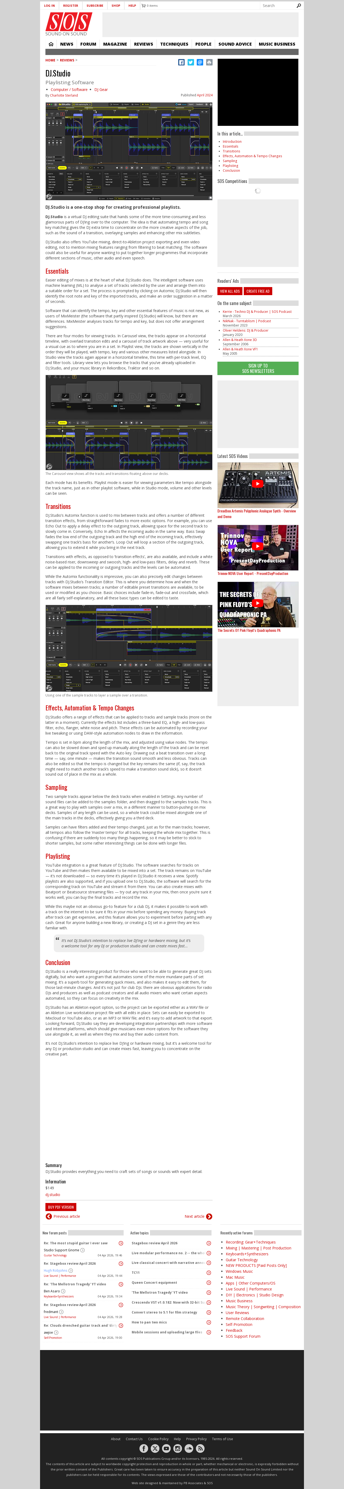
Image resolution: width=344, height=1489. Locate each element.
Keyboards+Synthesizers (59, 1296)
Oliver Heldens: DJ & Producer (245, 330)
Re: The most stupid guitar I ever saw (76, 1243)
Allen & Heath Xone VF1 (240, 349)
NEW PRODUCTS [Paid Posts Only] (256, 1265)
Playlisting (57, 856)
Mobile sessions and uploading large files (167, 1332)
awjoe (48, 1332)
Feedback (234, 1330)
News (66, 44)
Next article (195, 1216)
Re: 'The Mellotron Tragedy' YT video (75, 1284)
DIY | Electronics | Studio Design (255, 1294)
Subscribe (95, 5)
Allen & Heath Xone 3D (240, 340)
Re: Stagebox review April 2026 (70, 1263)
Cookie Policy (158, 1439)
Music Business (277, 44)
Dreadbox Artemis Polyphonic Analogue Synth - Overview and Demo (256, 513)
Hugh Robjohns (55, 1270)
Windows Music (239, 1271)
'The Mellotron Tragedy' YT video (160, 1292)
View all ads (230, 291)
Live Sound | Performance (60, 1276)
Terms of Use (222, 1439)
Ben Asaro (52, 1291)
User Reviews (237, 1312)
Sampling (56, 787)
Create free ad (258, 291)
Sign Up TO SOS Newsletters (258, 368)
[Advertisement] (258, 414)
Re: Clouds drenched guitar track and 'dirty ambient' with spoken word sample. (82, 1325)
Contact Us (134, 1439)
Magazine (115, 44)
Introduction (232, 141)
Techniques (174, 44)
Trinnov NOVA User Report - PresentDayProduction (252, 573)
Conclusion (57, 962)
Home (51, 44)
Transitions (58, 506)
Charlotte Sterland (64, 95)
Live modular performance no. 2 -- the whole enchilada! (169, 1253)
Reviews (143, 44)
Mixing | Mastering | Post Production (258, 1247)
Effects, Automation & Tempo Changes (89, 707)
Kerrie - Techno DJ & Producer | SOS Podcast (257, 311)
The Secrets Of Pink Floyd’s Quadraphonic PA (249, 630)
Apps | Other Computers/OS (250, 1283)
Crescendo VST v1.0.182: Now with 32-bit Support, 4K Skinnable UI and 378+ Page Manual (169, 1302)
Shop (116, 5)
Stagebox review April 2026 (154, 1243)
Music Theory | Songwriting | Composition (263, 1306)
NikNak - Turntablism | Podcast (247, 321)
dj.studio (52, 1194)
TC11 (136, 1272)
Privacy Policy (196, 1439)
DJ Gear (101, 89)
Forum (88, 44)
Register (70, 5)
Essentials (57, 271)
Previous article (66, 1216)
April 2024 (205, 95)
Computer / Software (69, 89)
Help (132, 5)
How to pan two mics (149, 1322)
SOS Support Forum (243, 1336)
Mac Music (235, 1277)
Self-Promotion (53, 1338)
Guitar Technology (55, 1255)
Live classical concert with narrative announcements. (169, 1262)
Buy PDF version (61, 1207)
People (203, 44)
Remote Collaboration (245, 1318)
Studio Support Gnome (61, 1250)
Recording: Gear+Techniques (251, 1242)
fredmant (51, 1312)
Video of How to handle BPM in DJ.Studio (129, 1107)
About (115, 1439)
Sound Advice (235, 44)
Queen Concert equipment (154, 1282)
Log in (49, 5)
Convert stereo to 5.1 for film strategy (164, 1312)
